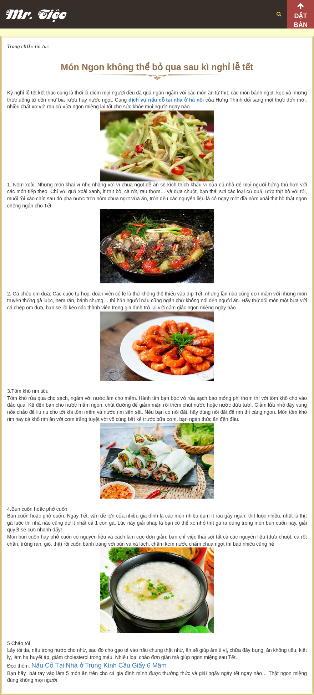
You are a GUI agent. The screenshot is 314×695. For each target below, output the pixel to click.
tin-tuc (42, 46)
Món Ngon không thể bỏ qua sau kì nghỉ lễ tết (157, 67)
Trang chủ (18, 46)
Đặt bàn (301, 20)
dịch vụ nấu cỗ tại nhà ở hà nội (166, 100)
